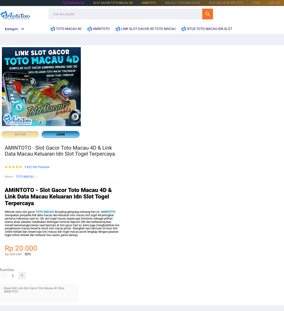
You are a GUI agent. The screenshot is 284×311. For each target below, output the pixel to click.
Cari (207, 14)
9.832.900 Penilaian (37, 167)
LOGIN (256, 3)
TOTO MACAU (25, 176)
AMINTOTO (149, 3)
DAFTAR (274, 3)
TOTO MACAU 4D (73, 3)
